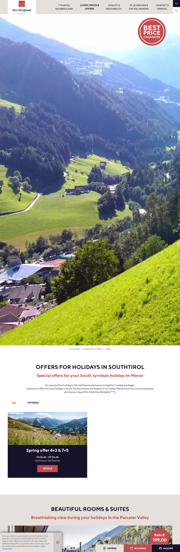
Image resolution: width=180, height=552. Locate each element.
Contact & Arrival (162, 7)
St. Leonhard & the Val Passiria (139, 7)
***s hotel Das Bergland (64, 7)
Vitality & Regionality (114, 7)
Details (47, 468)
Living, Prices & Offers (89, 7)
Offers (109, 548)
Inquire (166, 548)
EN (176, 3)
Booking (138, 548)
